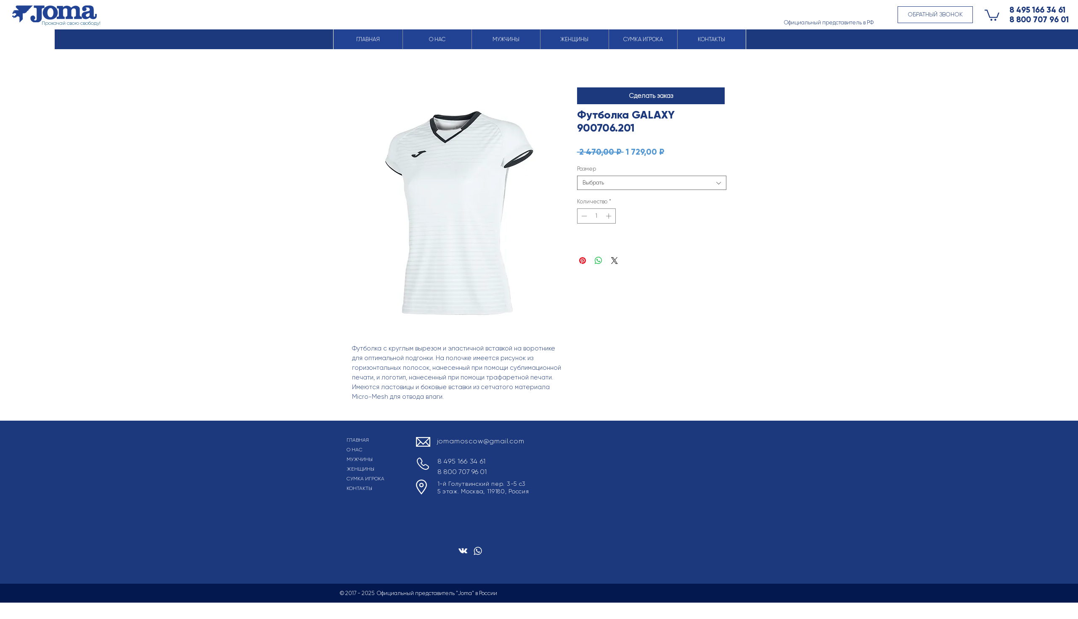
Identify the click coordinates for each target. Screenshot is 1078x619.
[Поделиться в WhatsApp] (598, 261)
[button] (935, 14)
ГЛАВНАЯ (358, 440)
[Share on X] (614, 261)
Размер (586, 169)
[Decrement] (583, 216)
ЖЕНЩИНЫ (360, 469)
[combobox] (651, 183)
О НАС (355, 450)
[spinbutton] (596, 216)
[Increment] (609, 216)
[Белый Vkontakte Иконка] (463, 550)
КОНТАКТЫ (359, 488)
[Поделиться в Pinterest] (582, 261)
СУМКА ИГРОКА (365, 479)
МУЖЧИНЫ (360, 459)
